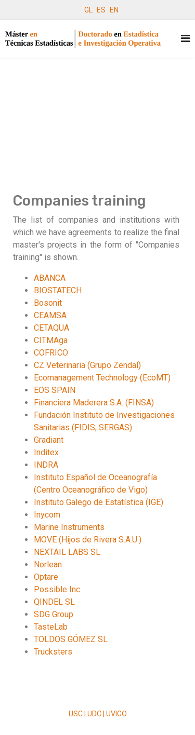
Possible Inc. (58, 589)
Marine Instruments (69, 527)
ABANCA (50, 278)
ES (101, 10)
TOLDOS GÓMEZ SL (71, 639)
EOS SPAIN (54, 390)
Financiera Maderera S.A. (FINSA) (94, 402)
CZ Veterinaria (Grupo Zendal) (87, 365)
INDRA (46, 465)
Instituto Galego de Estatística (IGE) (98, 502)
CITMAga (51, 340)
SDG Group (53, 614)
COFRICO (51, 353)
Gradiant (48, 440)
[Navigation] (185, 39)
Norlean (48, 564)
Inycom (47, 515)
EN (114, 10)
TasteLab (51, 627)
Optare (46, 577)
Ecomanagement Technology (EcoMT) (102, 378)
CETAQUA (51, 328)
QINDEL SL (54, 602)
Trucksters (53, 652)
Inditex (46, 452)
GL (88, 10)
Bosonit (48, 303)
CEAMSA (50, 315)
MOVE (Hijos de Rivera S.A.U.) (87, 540)
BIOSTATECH (58, 290)
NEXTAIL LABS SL (67, 552)
